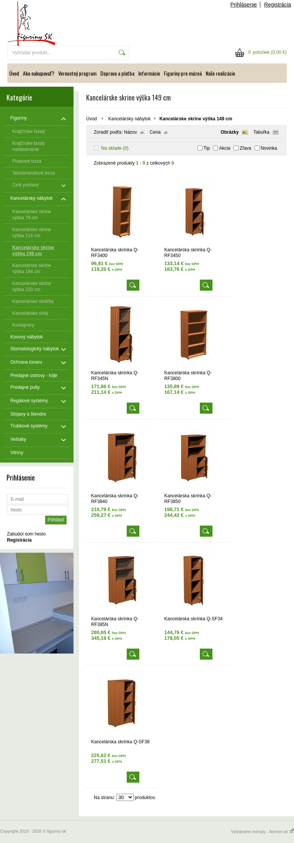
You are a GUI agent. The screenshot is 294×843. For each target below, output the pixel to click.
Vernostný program (77, 73)
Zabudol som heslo (26, 534)
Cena (155, 132)
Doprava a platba (117, 73)
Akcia (224, 148)
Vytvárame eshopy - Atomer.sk (262, 831)
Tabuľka (261, 132)
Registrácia (277, 5)
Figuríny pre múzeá (183, 73)
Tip (207, 148)
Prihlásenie (243, 5)
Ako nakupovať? (38, 73)
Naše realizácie (220, 73)
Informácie (149, 73)
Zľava (245, 148)
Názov (130, 132)
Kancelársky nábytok (129, 118)
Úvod (14, 73)
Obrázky (229, 132)
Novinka (269, 148)
